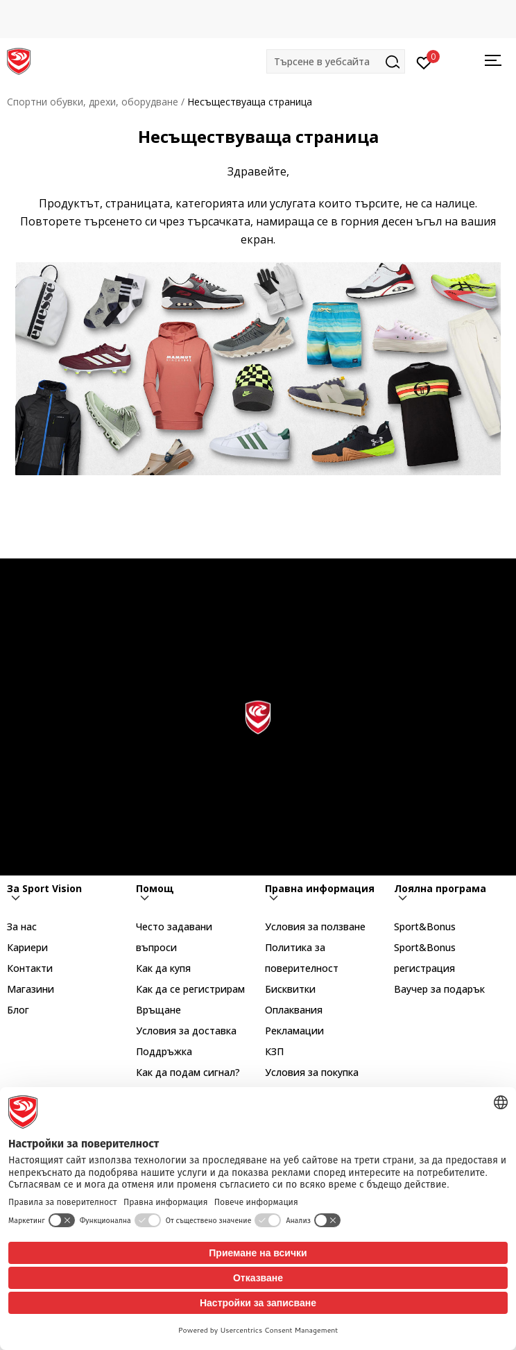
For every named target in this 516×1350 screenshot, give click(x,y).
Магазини (30, 989)
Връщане (158, 1009)
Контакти (30, 968)
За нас (22, 926)
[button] (335, 61)
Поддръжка (164, 1051)
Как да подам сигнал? (188, 1072)
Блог (18, 1009)
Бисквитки (290, 989)
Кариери (27, 947)
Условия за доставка (186, 1030)
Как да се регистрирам (190, 989)
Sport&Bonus (425, 926)
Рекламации (294, 1030)
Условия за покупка (312, 1072)
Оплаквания (293, 1009)
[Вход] (424, 61)
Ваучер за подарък (439, 989)
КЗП (274, 1051)
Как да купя (163, 968)
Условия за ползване (315, 926)
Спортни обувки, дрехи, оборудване (92, 101)
